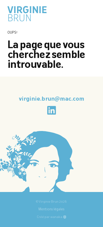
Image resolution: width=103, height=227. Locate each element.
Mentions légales (51, 209)
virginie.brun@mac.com (51, 99)
